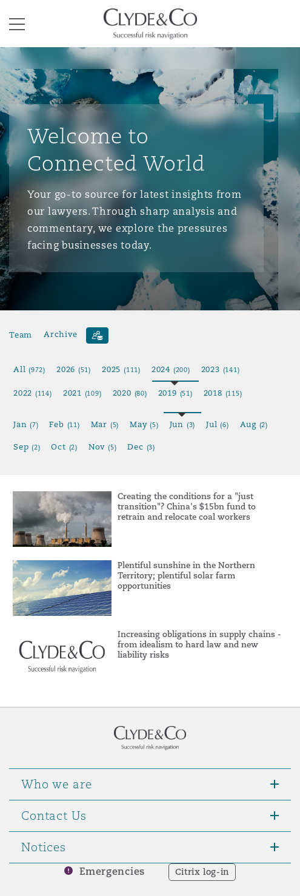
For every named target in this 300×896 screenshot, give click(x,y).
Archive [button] (60, 334)
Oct (64, 447)
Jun (182, 424)
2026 (73, 369)
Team (20, 334)
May (144, 424)
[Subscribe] (97, 335)
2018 (223, 393)
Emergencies (112, 871)
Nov (102, 447)
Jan (25, 424)
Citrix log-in (202, 871)
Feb (64, 424)
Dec (141, 447)
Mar (105, 424)
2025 (121, 369)
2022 (32, 393)
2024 (171, 369)
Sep (26, 447)
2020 (130, 393)
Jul (217, 424)
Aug (254, 424)
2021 (82, 393)
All (29, 369)
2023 (220, 369)
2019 (175, 393)
